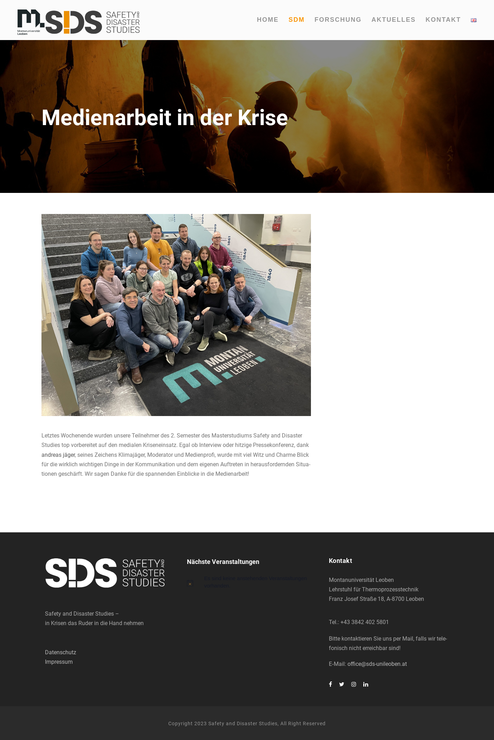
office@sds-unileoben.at (377, 664)
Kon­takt (443, 19)
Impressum (59, 661)
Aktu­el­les (393, 19)
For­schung (338, 19)
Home (268, 19)
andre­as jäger (58, 455)
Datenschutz (60, 652)
